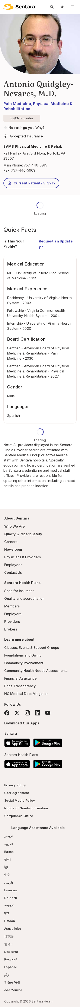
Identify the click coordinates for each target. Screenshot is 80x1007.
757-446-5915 (35, 165)
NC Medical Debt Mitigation (26, 694)
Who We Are (14, 526)
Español (10, 967)
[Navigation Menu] (72, 7)
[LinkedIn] (37, 712)
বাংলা (7, 859)
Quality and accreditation (24, 598)
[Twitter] (17, 712)
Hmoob (9, 921)
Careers (10, 542)
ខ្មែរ (6, 867)
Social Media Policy (19, 800)
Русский (10, 959)
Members (12, 606)
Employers (12, 614)
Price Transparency (20, 686)
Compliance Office (18, 816)
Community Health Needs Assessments (35, 670)
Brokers (10, 629)
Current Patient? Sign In (31, 183)
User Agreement (16, 793)
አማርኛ (8, 836)
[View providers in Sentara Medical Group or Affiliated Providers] (39, 127)
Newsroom (13, 549)
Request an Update (56, 243)
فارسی (9, 882)
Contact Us (13, 572)
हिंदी (6, 913)
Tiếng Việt (12, 982)
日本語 (8, 936)
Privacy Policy (15, 785)
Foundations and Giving (23, 655)
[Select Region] (62, 7)
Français (11, 890)
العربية (8, 844)
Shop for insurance (19, 591)
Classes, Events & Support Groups (31, 647)
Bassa (9, 852)
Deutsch (10, 898)
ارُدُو (7, 974)
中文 (7, 875)
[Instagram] (27, 712)
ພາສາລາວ (11, 951)
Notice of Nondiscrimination (26, 808)
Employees (13, 565)
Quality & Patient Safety (23, 534)
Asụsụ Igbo (12, 928)
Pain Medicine (17, 103)
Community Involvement (23, 663)
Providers (12, 621)
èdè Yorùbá (13, 990)
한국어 (8, 944)
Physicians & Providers (22, 557)
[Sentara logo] (19, 7)
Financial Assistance (20, 678)
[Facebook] (6, 712)
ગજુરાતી (9, 905)
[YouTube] (47, 713)
